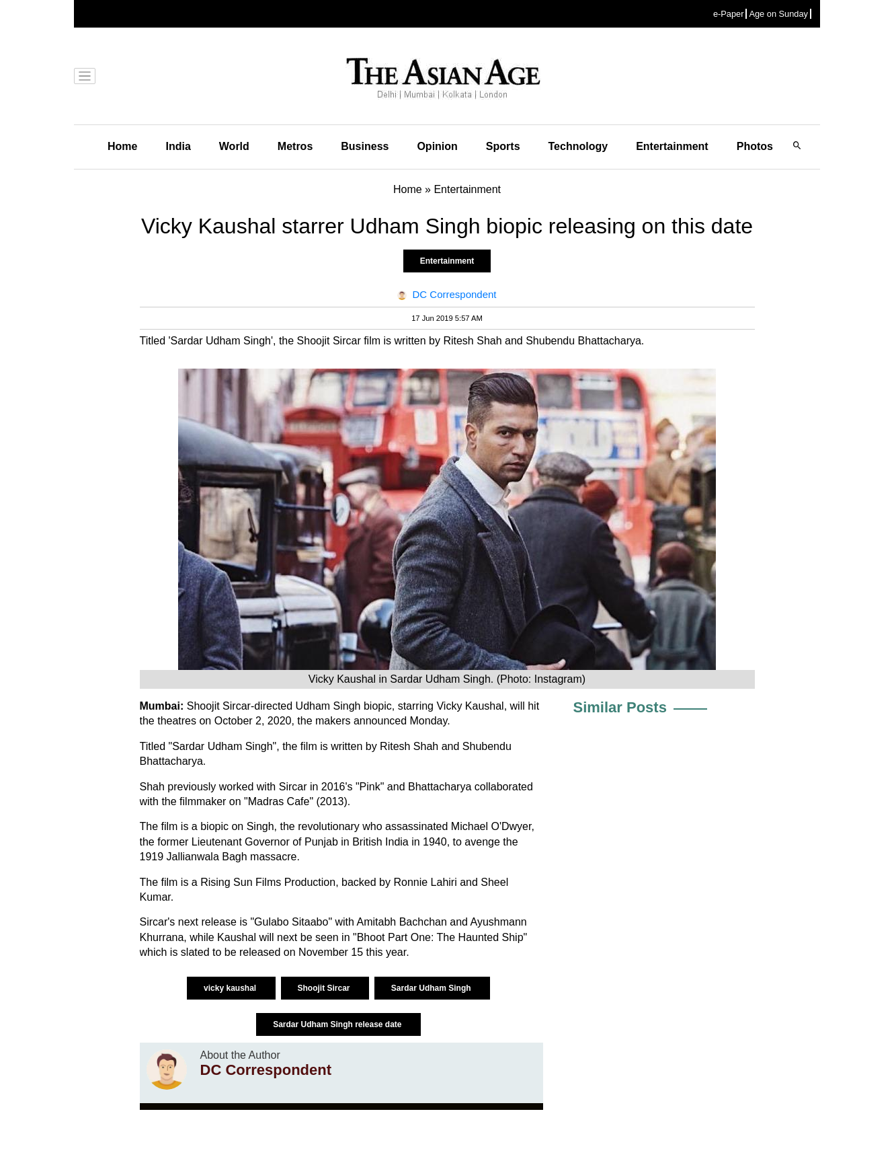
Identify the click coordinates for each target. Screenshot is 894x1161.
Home (122, 146)
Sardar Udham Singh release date (338, 1024)
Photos (755, 146)
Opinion (437, 146)
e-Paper (728, 14)
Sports (503, 146)
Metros (295, 146)
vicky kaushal (231, 988)
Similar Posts (620, 707)
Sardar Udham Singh (432, 988)
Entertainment (672, 146)
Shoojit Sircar (325, 988)
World (234, 146)
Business (365, 146)
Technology (578, 146)
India (177, 146)
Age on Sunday (778, 14)
